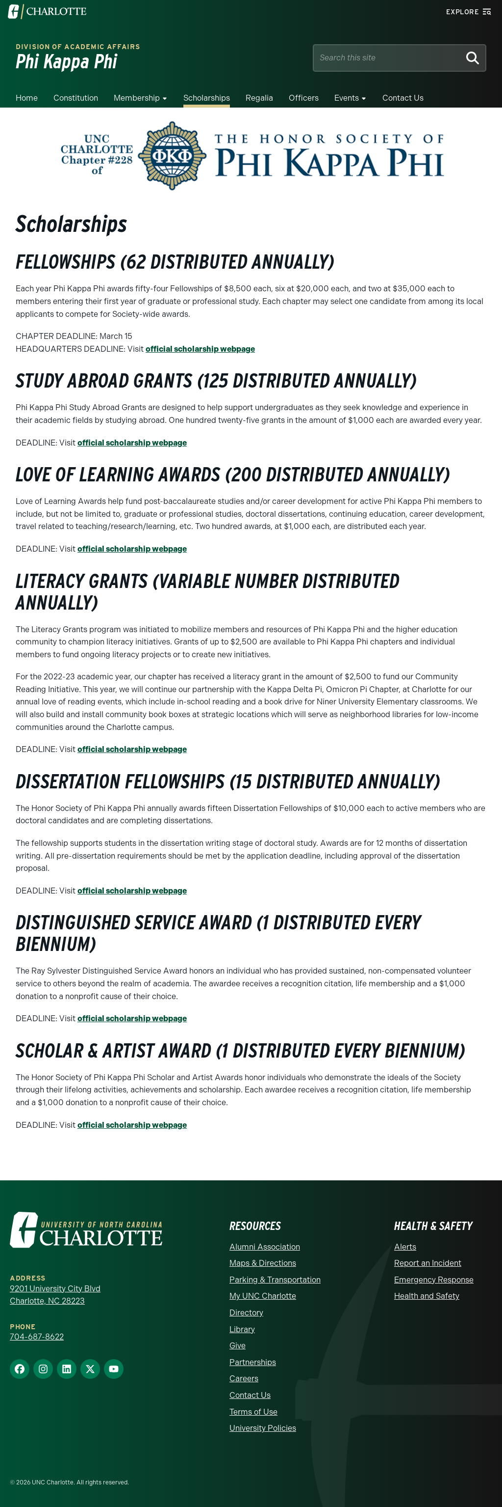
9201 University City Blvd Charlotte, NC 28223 (55, 1295)
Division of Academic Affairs (78, 47)
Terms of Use (253, 1412)
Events (346, 98)
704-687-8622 (37, 1336)
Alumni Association (264, 1247)
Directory (246, 1312)
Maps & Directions (262, 1263)
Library (242, 1329)
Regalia (259, 98)
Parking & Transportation (275, 1279)
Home (27, 98)
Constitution (75, 98)
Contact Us (403, 98)
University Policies (262, 1428)
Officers (304, 98)
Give (237, 1345)
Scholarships (206, 98)
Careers (243, 1378)
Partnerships (252, 1362)
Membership (137, 98)
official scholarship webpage (200, 349)
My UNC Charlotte (262, 1296)
